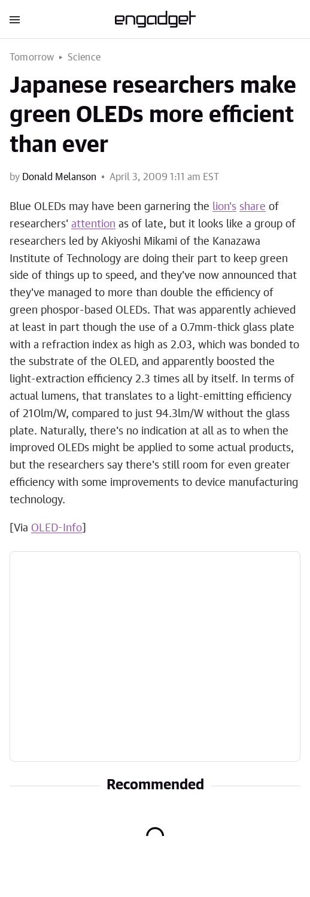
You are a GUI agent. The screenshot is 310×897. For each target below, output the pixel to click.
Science (84, 57)
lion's (224, 207)
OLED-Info (56, 528)
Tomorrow (32, 57)
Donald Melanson (59, 177)
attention (93, 224)
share (252, 207)
